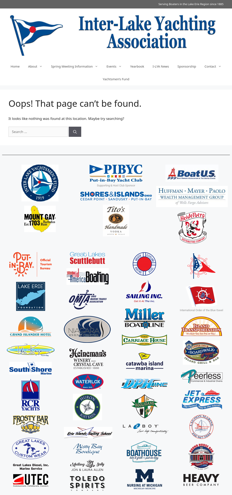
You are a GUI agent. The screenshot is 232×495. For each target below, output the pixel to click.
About (37, 66)
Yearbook (137, 66)
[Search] (75, 132)
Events (116, 66)
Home (15, 66)
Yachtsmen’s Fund (116, 79)
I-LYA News (161, 66)
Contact (215, 66)
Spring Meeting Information (76, 66)
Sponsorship (186, 66)
